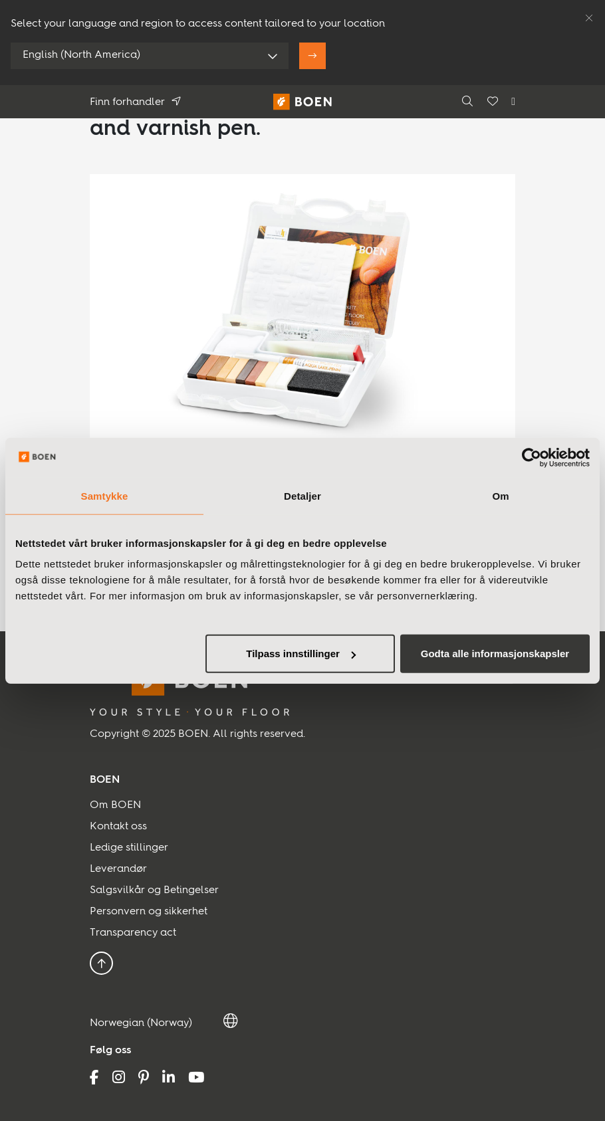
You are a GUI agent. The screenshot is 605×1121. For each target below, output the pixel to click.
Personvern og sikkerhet (148, 911)
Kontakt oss (118, 826)
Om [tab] (500, 495)
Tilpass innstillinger (301, 653)
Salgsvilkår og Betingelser (154, 890)
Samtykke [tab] (104, 495)
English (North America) (81, 55)
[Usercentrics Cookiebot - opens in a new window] (531, 457)
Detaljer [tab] (302, 495)
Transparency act (133, 933)
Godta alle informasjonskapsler (495, 653)
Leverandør (118, 869)
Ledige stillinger (129, 848)
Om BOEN (115, 805)
